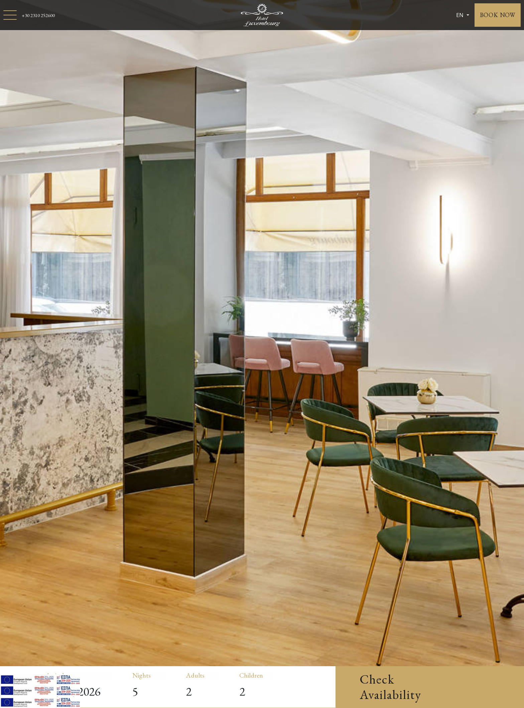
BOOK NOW (497, 15)
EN (460, 15)
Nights (141, 675)
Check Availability (390, 687)
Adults (195, 675)
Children (251, 675)
